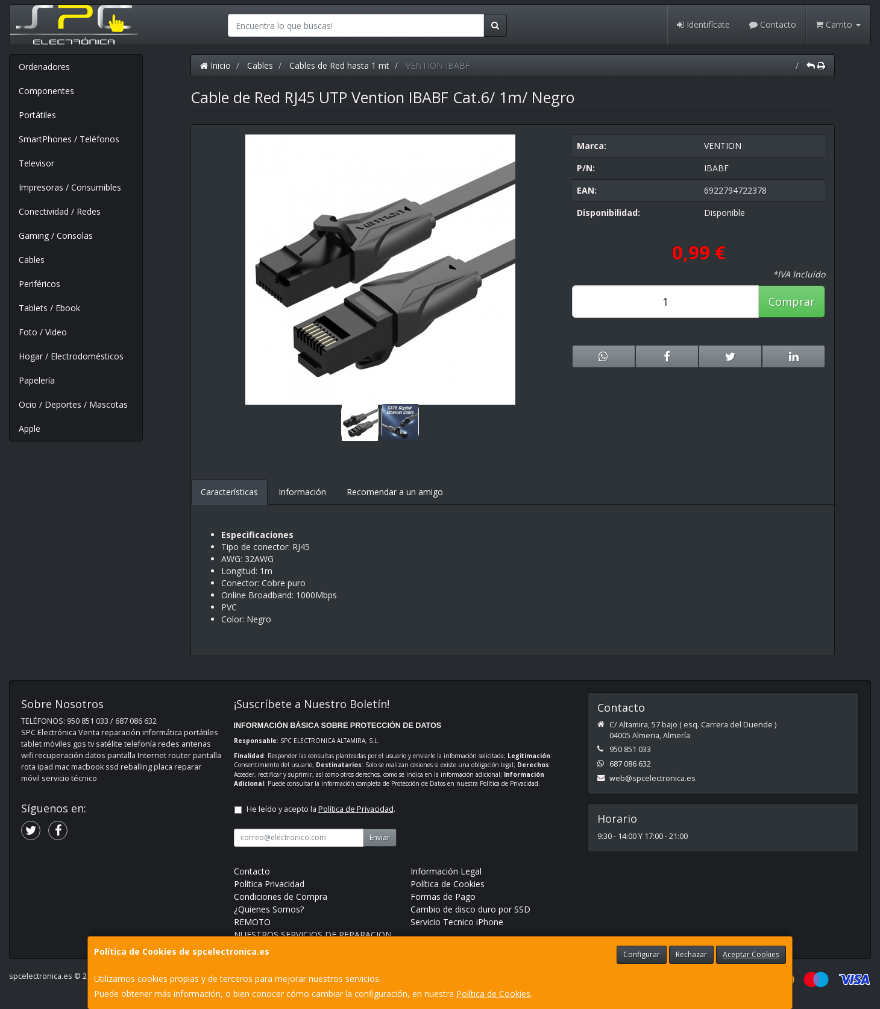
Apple (29, 428)
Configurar (641, 954)
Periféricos (39, 283)
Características (229, 492)
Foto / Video (43, 332)
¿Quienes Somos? (269, 909)
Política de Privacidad (509, 783)
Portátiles (37, 115)
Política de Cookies (493, 993)
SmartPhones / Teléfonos (69, 139)
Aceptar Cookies (751, 954)
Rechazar (691, 954)
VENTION (722, 145)
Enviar (379, 837)
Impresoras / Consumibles (70, 187)
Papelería (37, 380)
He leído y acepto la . (321, 809)
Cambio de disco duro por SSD (470, 909)
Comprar (791, 301)
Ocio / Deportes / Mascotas (73, 404)
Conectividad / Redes (60, 211)
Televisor (36, 163)
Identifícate (703, 24)
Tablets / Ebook (49, 308)
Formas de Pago (443, 896)
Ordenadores (44, 66)
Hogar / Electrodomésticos (71, 356)
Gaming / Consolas (56, 235)
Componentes (46, 90)
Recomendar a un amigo (395, 492)
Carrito (838, 24)
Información (302, 492)
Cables (32, 259)
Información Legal (446, 871)
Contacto (772, 24)
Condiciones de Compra (280, 896)
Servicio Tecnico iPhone (456, 922)
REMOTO (252, 922)
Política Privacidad (269, 884)
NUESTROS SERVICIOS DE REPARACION (313, 934)
